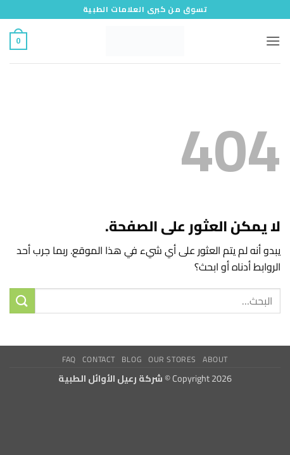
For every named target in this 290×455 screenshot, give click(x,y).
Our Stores (172, 359)
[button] (273, 40)
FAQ (69, 359)
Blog (132, 359)
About (215, 359)
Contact (98, 359)
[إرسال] (22, 300)
